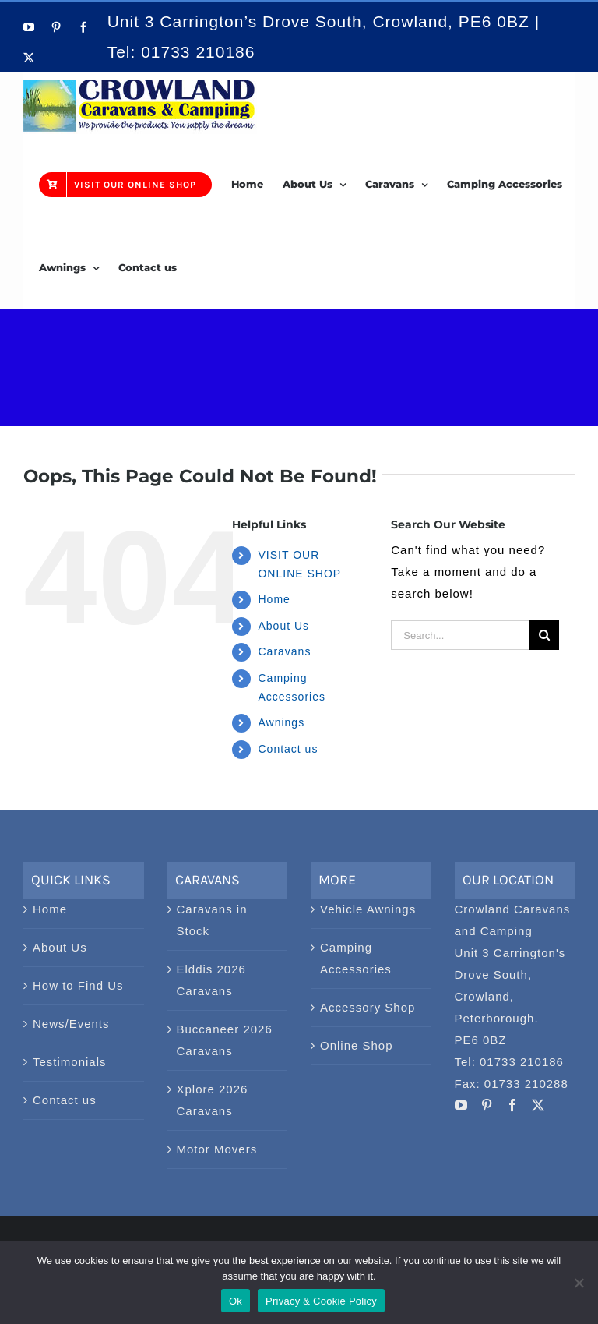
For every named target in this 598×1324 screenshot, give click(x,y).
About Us (283, 626)
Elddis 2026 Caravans (211, 979)
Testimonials (70, 1061)
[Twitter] (538, 1105)
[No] (578, 1282)
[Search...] (460, 635)
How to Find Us (78, 985)
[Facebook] (512, 1105)
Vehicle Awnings (368, 909)
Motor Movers (217, 1149)
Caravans (284, 651)
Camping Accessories (356, 958)
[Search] (544, 635)
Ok (235, 1301)
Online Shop (356, 1045)
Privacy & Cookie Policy (321, 1301)
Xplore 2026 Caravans (212, 1099)
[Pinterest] (487, 1105)
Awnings (281, 722)
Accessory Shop (367, 1007)
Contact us (288, 749)
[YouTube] (461, 1105)
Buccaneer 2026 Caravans (225, 1039)
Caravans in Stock (212, 919)
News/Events (71, 1023)
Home (274, 599)
